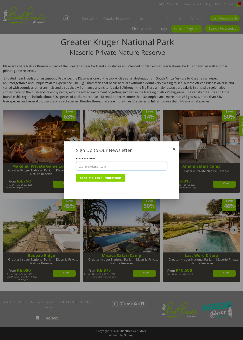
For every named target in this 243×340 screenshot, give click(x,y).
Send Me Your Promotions (101, 178)
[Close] (174, 149)
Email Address (86, 158)
